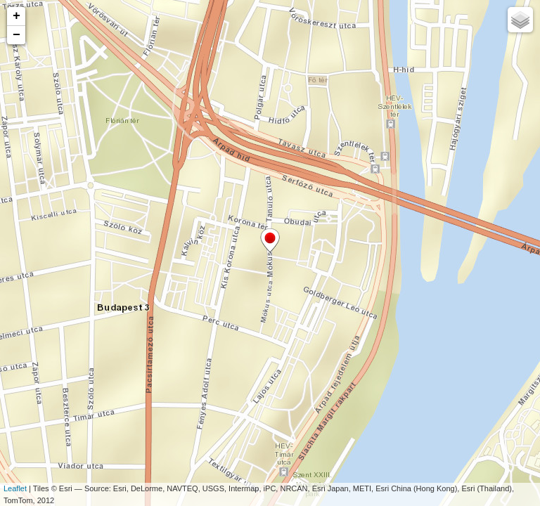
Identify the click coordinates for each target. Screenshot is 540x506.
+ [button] (16, 16)
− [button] (16, 35)
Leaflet (15, 488)
